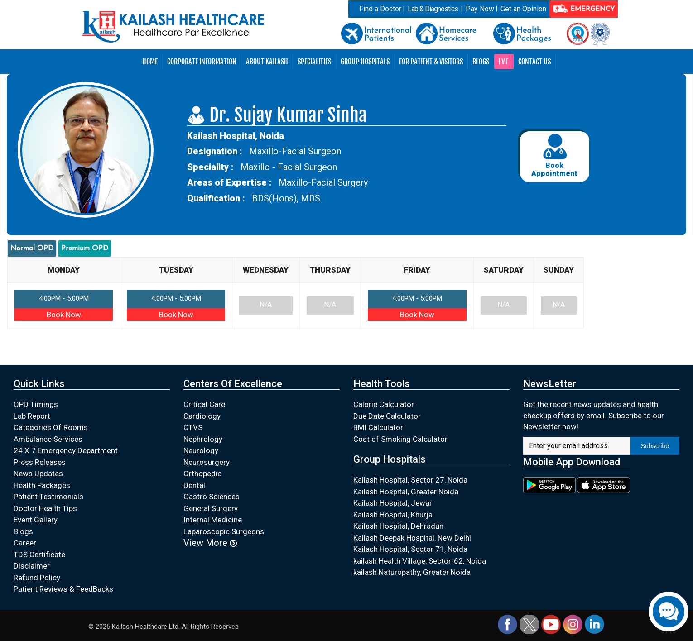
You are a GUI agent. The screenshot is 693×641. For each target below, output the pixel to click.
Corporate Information (201, 61)
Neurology (200, 450)
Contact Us (534, 61)
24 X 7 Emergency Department (66, 450)
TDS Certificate (39, 554)
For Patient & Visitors (431, 61)
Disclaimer (32, 565)
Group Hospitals (365, 61)
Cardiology (202, 416)
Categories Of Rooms (51, 427)
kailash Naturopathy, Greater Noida (412, 572)
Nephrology (202, 439)
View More (210, 542)
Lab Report (32, 416)
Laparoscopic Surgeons (223, 531)
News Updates (38, 473)
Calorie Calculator (383, 404)
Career (25, 542)
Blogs (480, 61)
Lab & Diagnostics (433, 9)
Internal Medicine (212, 519)
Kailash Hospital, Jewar (392, 502)
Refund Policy (37, 577)
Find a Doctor (380, 9)
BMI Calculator (378, 427)
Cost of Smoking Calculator (400, 439)
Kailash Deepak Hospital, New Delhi (412, 537)
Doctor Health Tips (45, 508)
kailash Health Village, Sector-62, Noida (419, 560)
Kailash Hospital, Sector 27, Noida (410, 479)
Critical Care (204, 404)
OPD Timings (36, 404)
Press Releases (40, 462)
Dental (194, 485)
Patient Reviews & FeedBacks (63, 588)
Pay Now (480, 9)
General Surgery (210, 508)
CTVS (192, 427)
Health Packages (42, 485)
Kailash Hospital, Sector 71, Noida (410, 549)
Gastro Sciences (211, 496)
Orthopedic (202, 473)
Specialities (314, 61)
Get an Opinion (523, 9)
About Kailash (267, 61)
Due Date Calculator (387, 416)
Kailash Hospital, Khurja (393, 514)
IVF (504, 61)
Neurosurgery (206, 462)
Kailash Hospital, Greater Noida (405, 491)
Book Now (64, 314)
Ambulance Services (48, 439)
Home (150, 61)
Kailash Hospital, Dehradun (398, 526)
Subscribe (655, 446)
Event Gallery (36, 519)
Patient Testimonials (48, 496)
